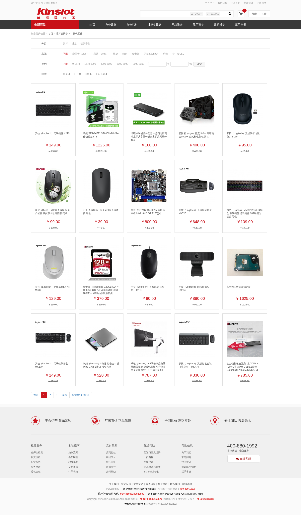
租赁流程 (35, 457)
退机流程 (35, 471)
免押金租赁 (37, 452)
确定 (199, 64)
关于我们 (186, 452)
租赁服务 (36, 445)
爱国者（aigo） (80, 53)
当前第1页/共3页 (81, 395)
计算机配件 (76, 33)
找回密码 (186, 462)
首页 (50, 33)
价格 (87, 74)
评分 (76, 74)
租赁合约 (35, 462)
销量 (65, 74)
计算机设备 (62, 33)
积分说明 (73, 462)
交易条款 (73, 466)
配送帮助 (149, 445)
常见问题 (186, 457)
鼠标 (65, 43)
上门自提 (148, 457)
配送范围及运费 (152, 452)
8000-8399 (138, 64)
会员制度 (73, 457)
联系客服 (186, 471)
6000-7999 (122, 64)
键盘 (74, 43)
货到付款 (111, 452)
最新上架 (100, 74)
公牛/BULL (178, 53)
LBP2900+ (196, 13)
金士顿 (135, 53)
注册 (264, 13)
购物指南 (74, 445)
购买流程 (150, 484)
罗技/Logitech (151, 53)
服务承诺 (35, 466)
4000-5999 (106, 64)
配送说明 (187, 484)
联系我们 (175, 484)
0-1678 (76, 64)
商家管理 (248, 3)
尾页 (64, 395)
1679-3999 (90, 64)
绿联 (124, 53)
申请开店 (235, 3)
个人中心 (209, 3)
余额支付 (111, 466)
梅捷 (115, 53)
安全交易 (138, 484)
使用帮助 (261, 3)
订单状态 (73, 471)
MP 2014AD (212, 13)
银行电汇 (111, 462)
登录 (254, 13)
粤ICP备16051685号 (151, 499)
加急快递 (148, 462)
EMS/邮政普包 (151, 471)
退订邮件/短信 (189, 466)
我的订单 (222, 3)
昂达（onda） (101, 53)
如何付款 (163, 484)
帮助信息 (187, 445)
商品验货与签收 (152, 466)
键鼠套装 (85, 43)
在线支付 (111, 457)
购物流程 (73, 452)
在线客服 (243, 458)
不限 (65, 53)
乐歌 (165, 53)
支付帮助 (111, 445)
